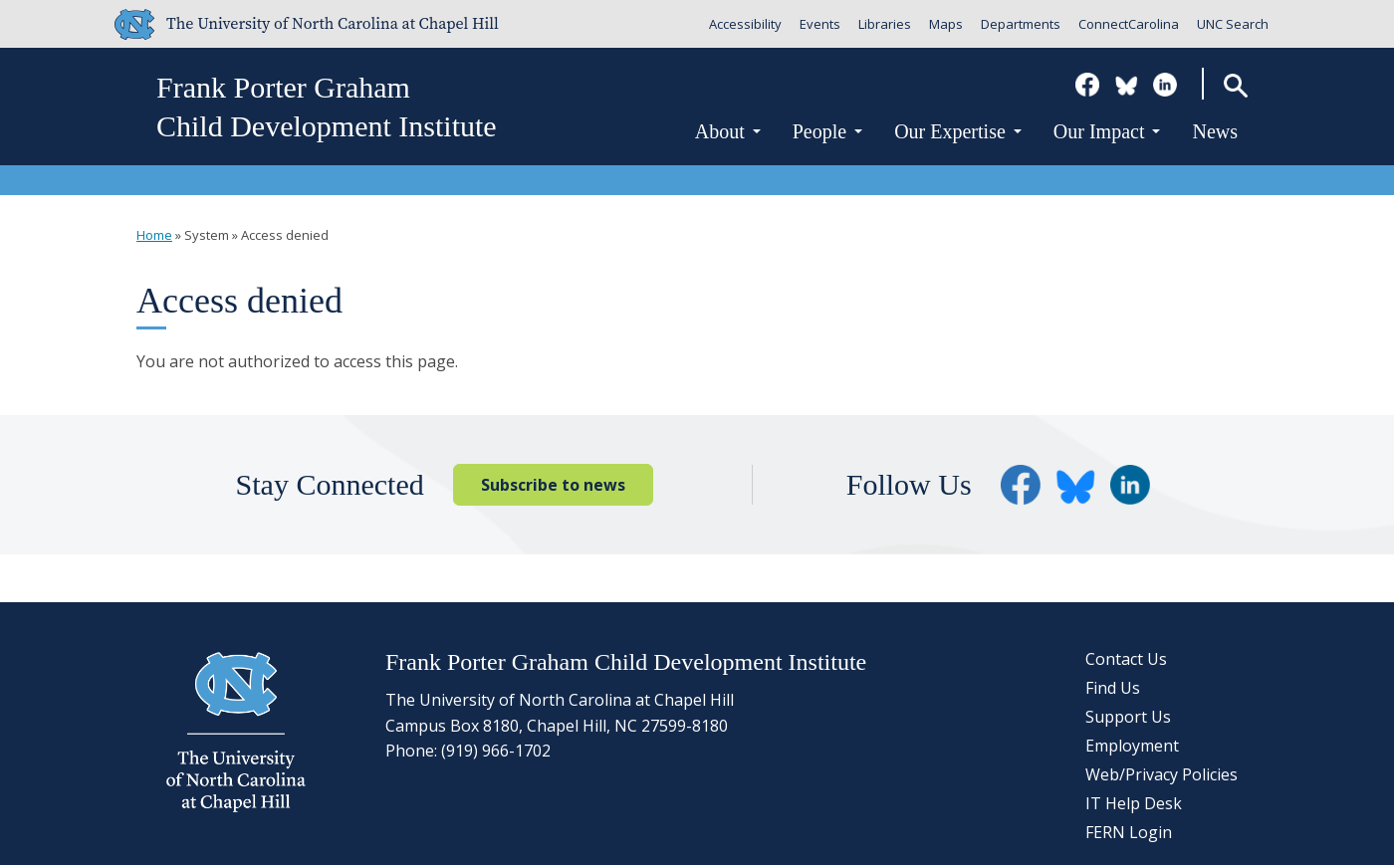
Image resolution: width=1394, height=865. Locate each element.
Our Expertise (958, 131)
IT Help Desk (1133, 803)
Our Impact (1107, 131)
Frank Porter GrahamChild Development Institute (326, 106)
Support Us (1128, 717)
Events (820, 24)
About (728, 131)
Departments (1020, 24)
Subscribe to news (553, 485)
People (827, 131)
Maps (946, 24)
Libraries (884, 24)
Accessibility (745, 24)
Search (1235, 85)
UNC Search (1233, 24)
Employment (1132, 746)
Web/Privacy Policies (1161, 774)
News (1215, 131)
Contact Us (1126, 659)
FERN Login (1128, 832)
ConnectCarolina (1128, 24)
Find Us (1112, 688)
